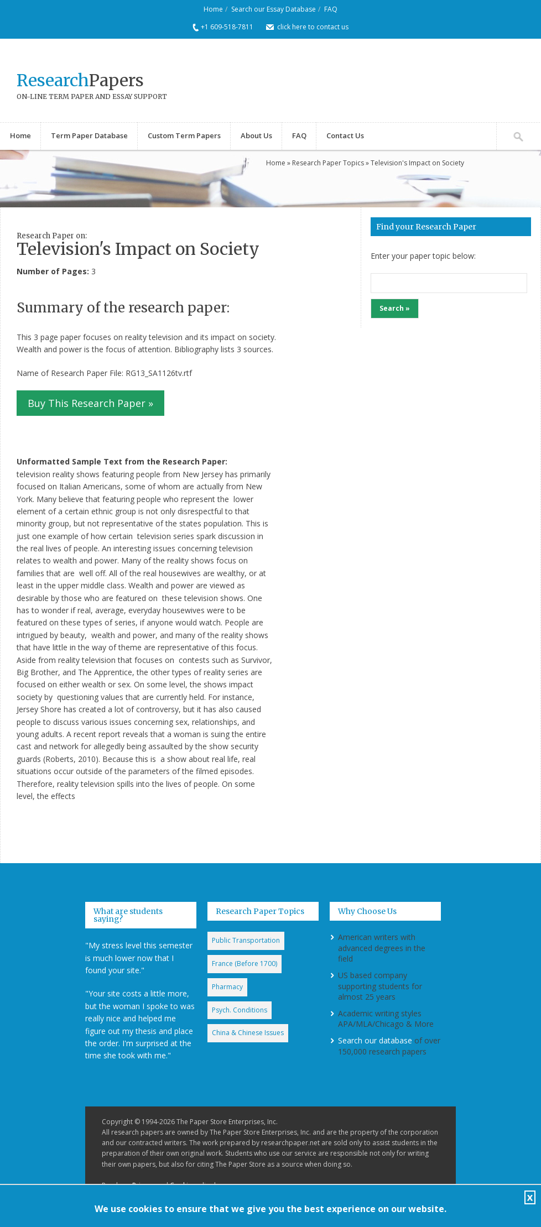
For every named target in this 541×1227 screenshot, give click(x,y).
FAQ (330, 9)
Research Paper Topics (328, 163)
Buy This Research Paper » (90, 403)
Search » (394, 308)
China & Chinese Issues (248, 1032)
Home (213, 9)
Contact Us (345, 135)
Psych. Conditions (239, 1010)
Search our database (375, 1040)
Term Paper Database (89, 135)
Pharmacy (227, 986)
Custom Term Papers (184, 135)
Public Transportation (246, 940)
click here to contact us (312, 27)
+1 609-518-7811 (227, 27)
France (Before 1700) (244, 963)
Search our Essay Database (273, 9)
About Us (256, 135)
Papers (80, 80)
